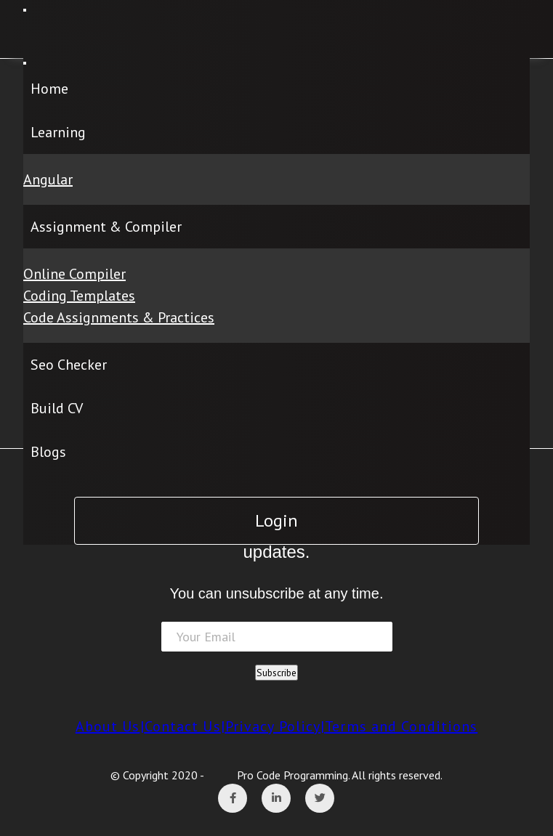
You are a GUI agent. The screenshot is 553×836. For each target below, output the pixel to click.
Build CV (57, 408)
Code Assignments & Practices (118, 317)
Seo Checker (69, 364)
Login (276, 520)
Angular (48, 179)
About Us (108, 726)
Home (49, 88)
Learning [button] (58, 132)
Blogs (48, 451)
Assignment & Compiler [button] (106, 226)
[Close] (24, 63)
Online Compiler (74, 273)
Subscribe (276, 672)
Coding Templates (79, 295)
